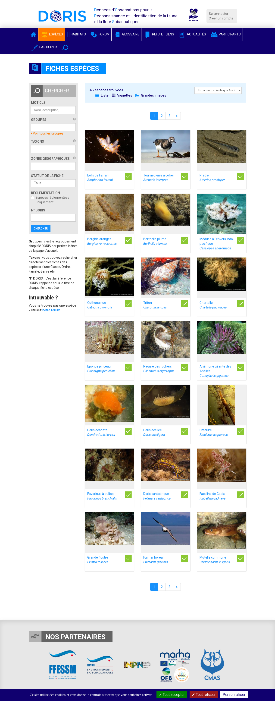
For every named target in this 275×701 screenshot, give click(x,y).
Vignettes (122, 95)
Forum (99, 34)
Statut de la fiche (47, 176)
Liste (102, 95)
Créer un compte (221, 18)
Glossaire (126, 34)
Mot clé (38, 102)
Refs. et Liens (158, 34)
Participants (225, 34)
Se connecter (218, 14)
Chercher (41, 228)
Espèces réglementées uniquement (50, 200)
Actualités (192, 34)
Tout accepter (172, 694)
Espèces (51, 34)
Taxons (37, 141)
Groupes (38, 120)
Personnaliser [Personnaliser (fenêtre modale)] (234, 694)
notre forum (51, 310)
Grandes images (150, 95)
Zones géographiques (50, 158)
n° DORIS (38, 210)
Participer (44, 47)
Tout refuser (204, 694)
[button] (65, 47)
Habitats (76, 34)
